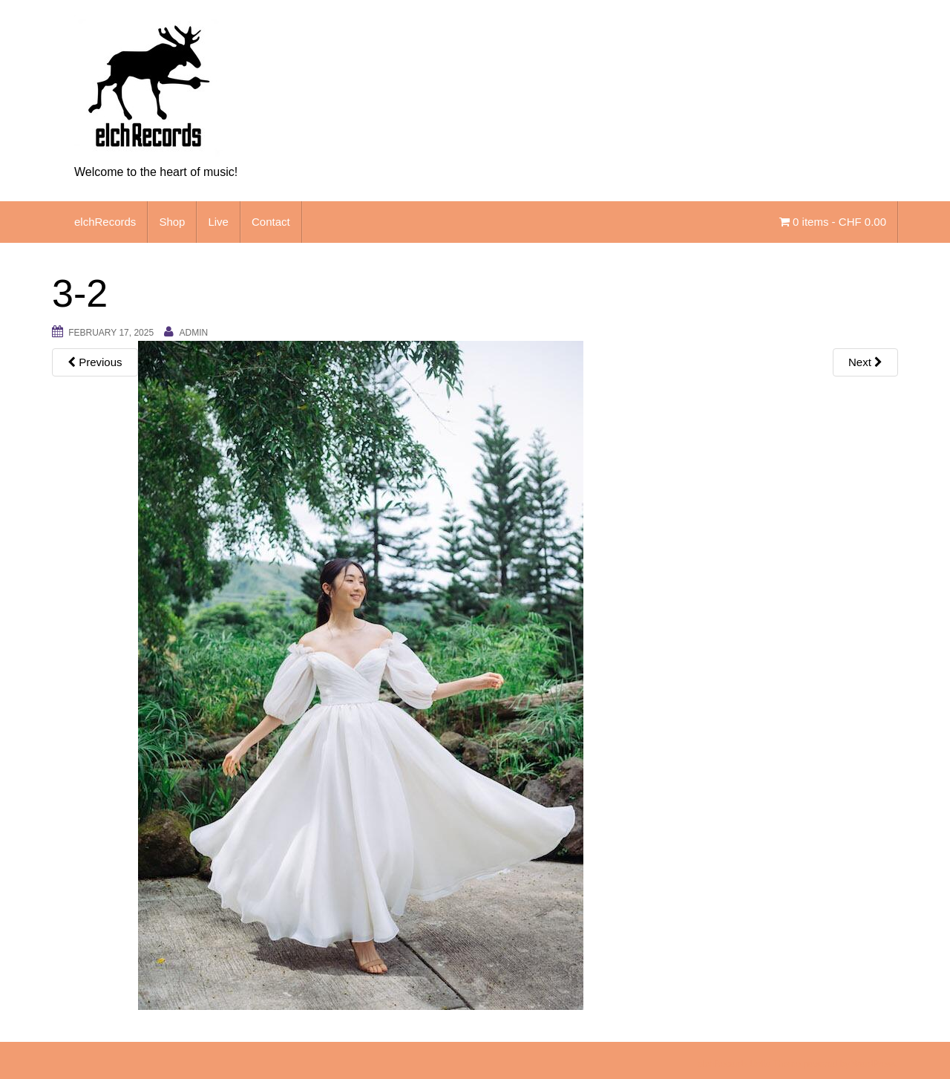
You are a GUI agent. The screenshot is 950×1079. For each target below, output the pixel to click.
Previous (95, 362)
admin (193, 332)
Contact (271, 221)
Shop (172, 221)
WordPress (874, 1064)
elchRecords (105, 221)
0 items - (832, 221)
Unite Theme (775, 1064)
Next (865, 362)
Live (218, 221)
